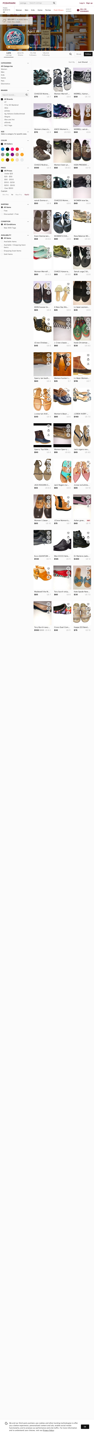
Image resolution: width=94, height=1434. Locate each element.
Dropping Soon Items (11, 251)
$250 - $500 (8, 185)
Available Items (8, 241)
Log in (82, 3)
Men (26, 10)
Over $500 (7, 188)
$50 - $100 (7, 179)
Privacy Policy (48, 1430)
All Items (6, 207)
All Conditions (8, 224)
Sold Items (7, 254)
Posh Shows (58, 10)
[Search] (40, 3)
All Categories (7, 66)
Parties (48, 10)
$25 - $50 (6, 176)
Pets (2, 81)
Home (40, 10)
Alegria (5, 117)
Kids (33, 10)
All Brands (7, 99)
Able (4, 108)
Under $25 (7, 174)
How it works (68, 10)
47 (3, 102)
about (78, 54)
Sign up (89, 3)
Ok (85, 1427)
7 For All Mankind (9, 105)
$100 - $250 (8, 182)
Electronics (5, 84)
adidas (5, 111)
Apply (26, 194)
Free (4, 211)
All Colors (6, 144)
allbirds (6, 122)
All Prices (6, 171)
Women (19, 10)
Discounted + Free (10, 214)
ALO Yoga (6, 125)
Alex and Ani (8, 119)
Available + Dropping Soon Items (13, 246)
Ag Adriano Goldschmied (13, 114)
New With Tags (8, 228)
